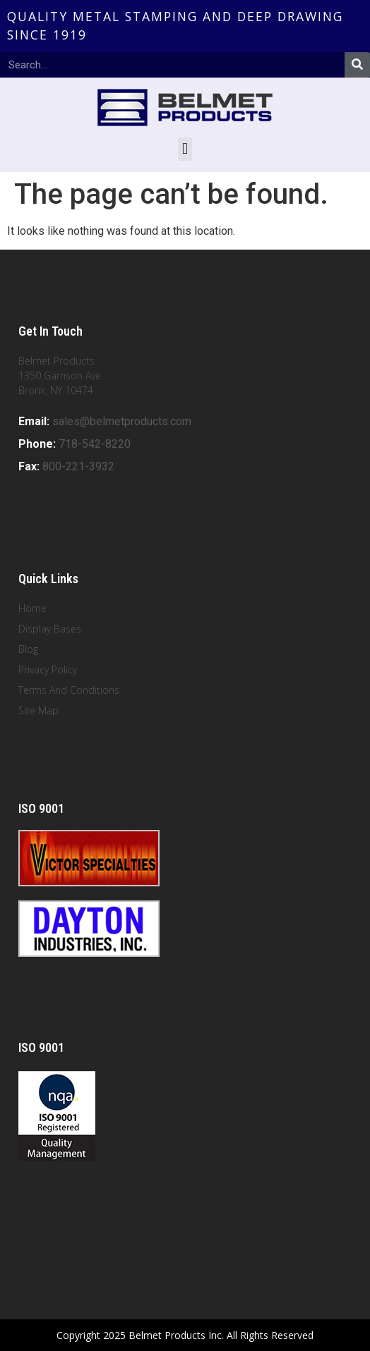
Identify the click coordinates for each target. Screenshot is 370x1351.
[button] (184, 149)
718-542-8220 (95, 444)
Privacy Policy (47, 669)
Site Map (38, 710)
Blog (28, 649)
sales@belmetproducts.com (121, 421)
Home (32, 608)
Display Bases (49, 628)
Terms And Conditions (68, 690)
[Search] (357, 65)
